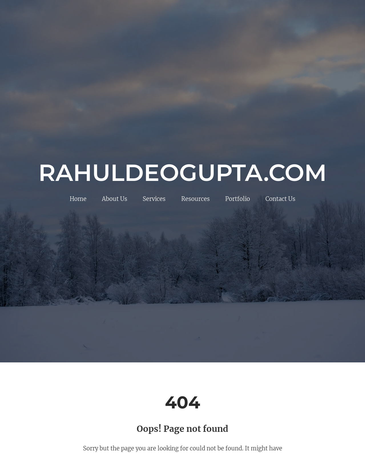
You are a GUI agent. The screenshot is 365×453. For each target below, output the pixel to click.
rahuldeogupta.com (183, 172)
